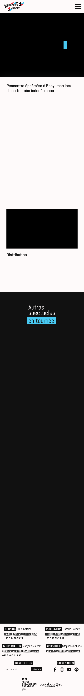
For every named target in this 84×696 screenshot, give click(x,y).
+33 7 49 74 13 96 (11, 655)
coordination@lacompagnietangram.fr (20, 651)
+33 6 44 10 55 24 (13, 638)
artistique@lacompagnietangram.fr (63, 651)
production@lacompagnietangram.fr (62, 633)
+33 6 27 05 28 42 (54, 638)
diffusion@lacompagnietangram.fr (20, 633)
